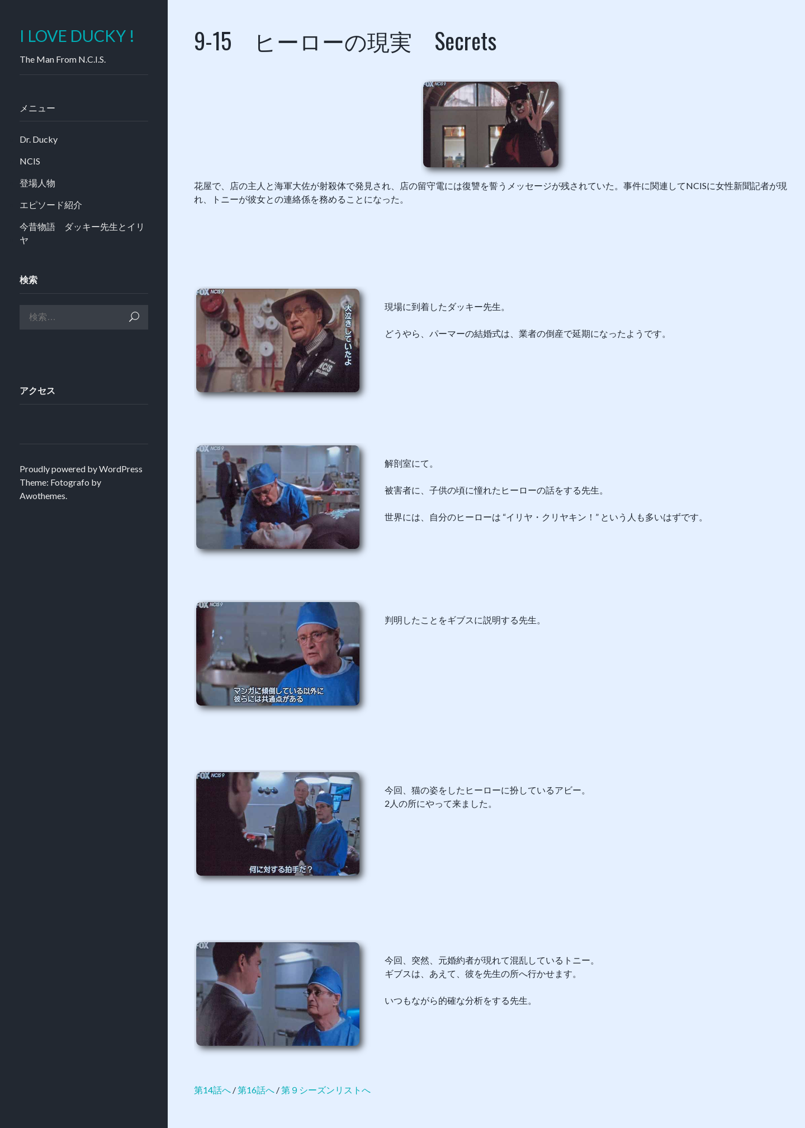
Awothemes (42, 495)
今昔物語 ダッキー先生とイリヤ (82, 233)
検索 (134, 317)
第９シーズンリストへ (326, 1089)
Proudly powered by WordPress (81, 468)
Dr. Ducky (39, 139)
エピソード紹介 (51, 204)
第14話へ (212, 1089)
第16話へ (256, 1089)
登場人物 (37, 182)
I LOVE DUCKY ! (77, 36)
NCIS (30, 161)
